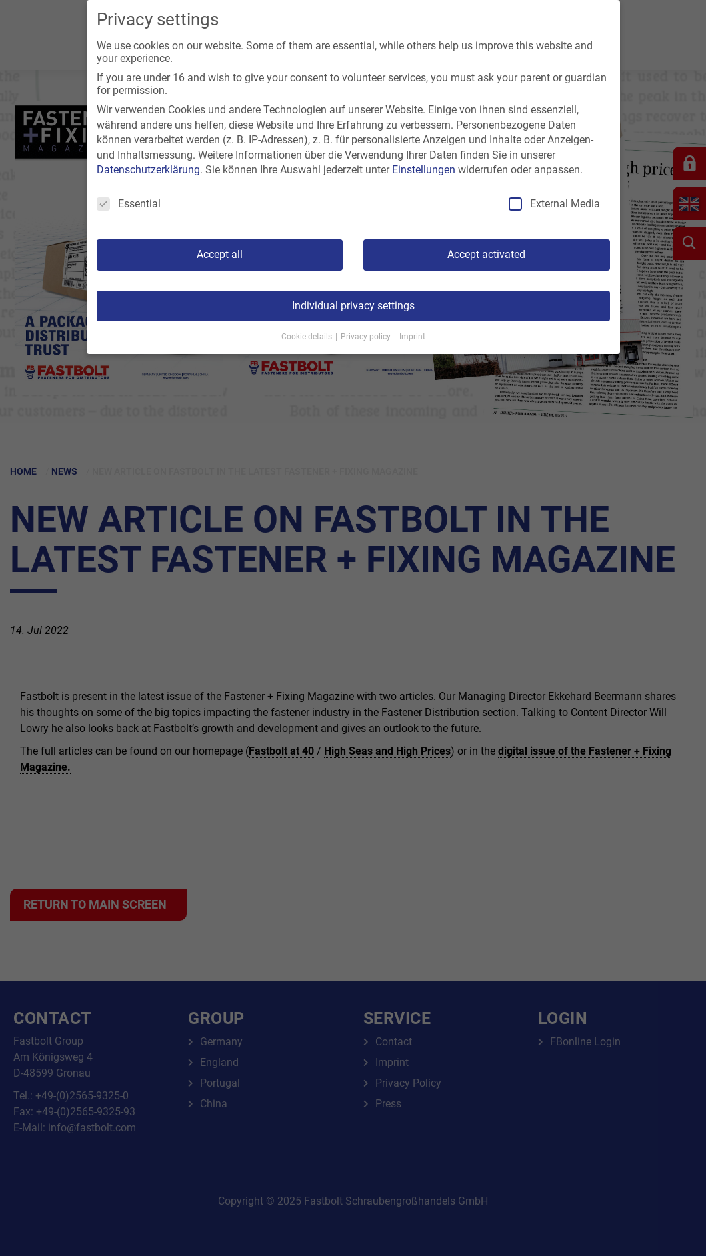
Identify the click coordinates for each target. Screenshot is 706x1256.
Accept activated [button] (486, 254)
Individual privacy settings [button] (353, 305)
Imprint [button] (412, 336)
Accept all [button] (220, 254)
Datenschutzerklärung (148, 169)
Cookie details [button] (307, 336)
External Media (554, 203)
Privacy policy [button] (367, 336)
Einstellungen (423, 169)
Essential (129, 203)
